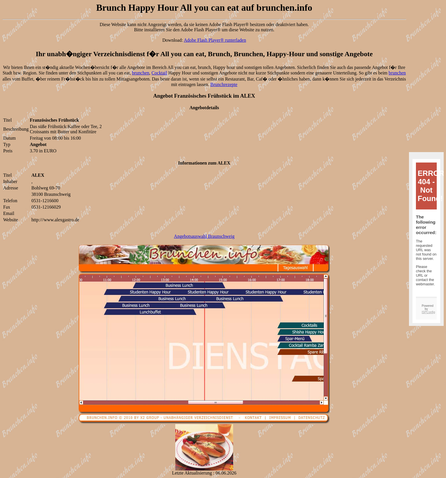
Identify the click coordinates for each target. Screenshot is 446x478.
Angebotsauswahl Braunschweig (204, 236)
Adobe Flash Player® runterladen (215, 40)
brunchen (140, 72)
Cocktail (159, 72)
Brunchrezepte (223, 84)
